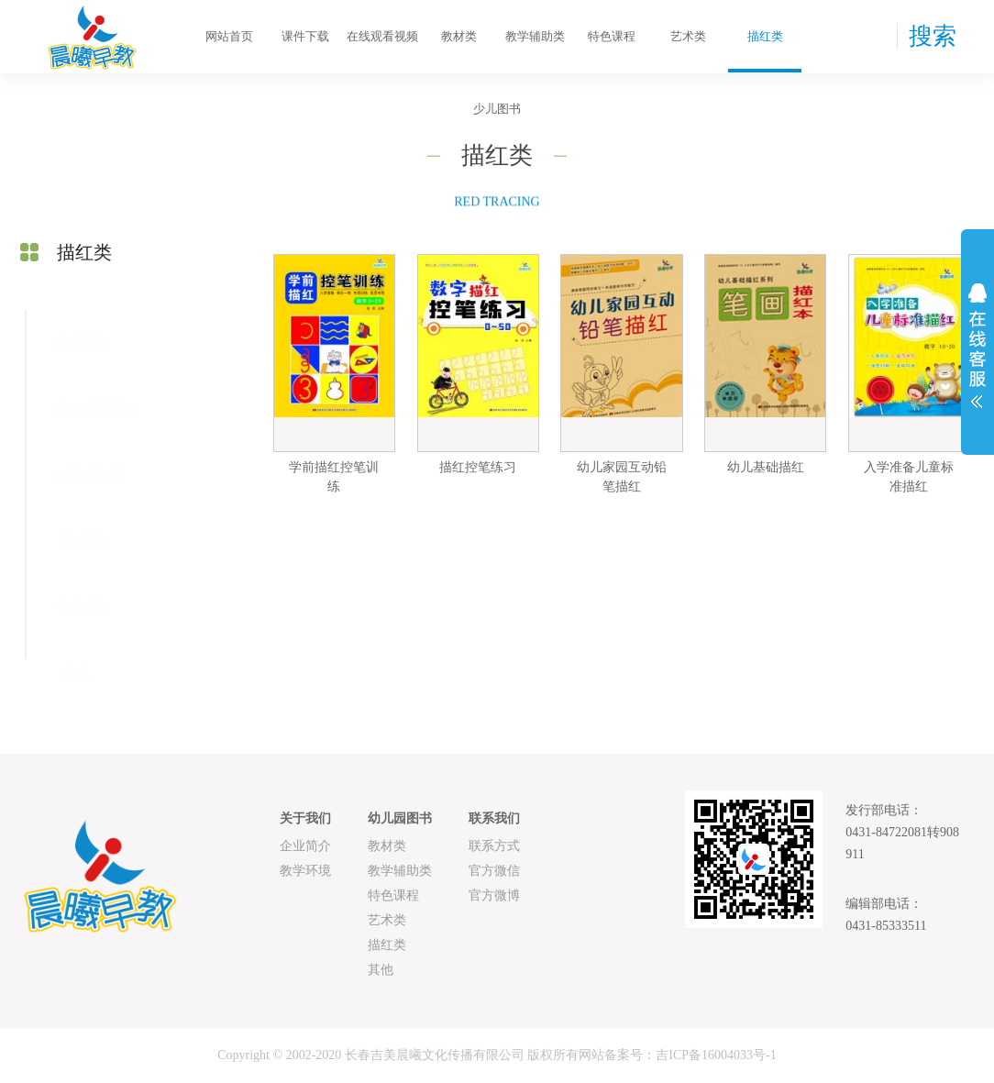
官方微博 (494, 895)
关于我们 (305, 818)
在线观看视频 (382, 36)
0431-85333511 (885, 926)
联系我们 (494, 818)
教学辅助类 (535, 36)
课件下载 (305, 36)
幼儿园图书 (400, 818)
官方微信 (494, 871)
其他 (73, 650)
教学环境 (305, 871)
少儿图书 (497, 109)
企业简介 (305, 846)
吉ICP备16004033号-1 (716, 1055)
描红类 (765, 36)
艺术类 (688, 36)
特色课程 (611, 36)
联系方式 (494, 846)
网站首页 (229, 36)
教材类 (459, 36)
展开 (977, 345)
